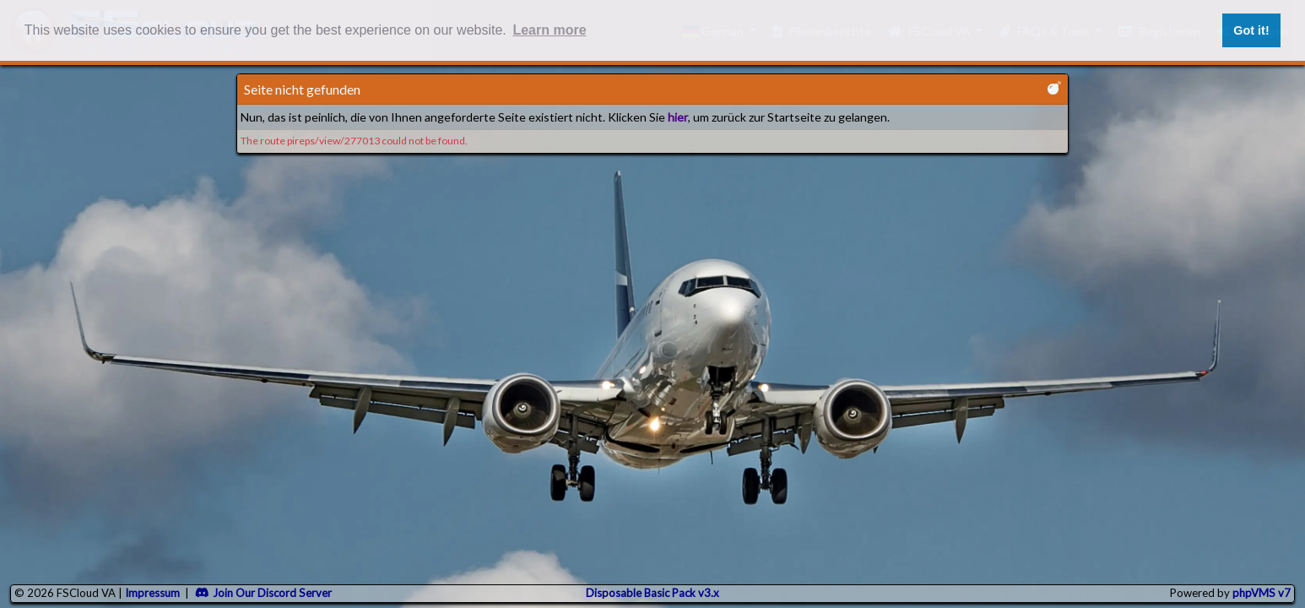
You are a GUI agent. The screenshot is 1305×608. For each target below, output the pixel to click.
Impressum (152, 593)
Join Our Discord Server (263, 593)
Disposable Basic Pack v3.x (652, 593)
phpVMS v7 (1261, 593)
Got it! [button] (1251, 30)
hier (678, 117)
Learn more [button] (549, 30)
